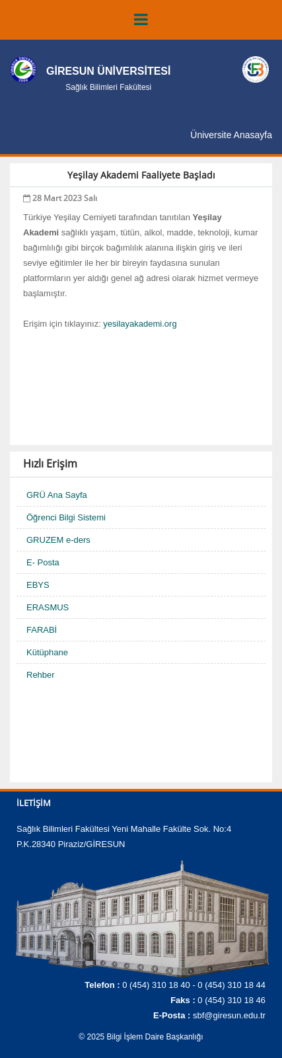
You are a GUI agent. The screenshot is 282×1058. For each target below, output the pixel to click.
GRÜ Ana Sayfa (56, 495)
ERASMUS (47, 607)
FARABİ (41, 630)
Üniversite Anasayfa (231, 135)
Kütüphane (47, 652)
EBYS (38, 585)
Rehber (40, 675)
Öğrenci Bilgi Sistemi (66, 517)
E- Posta (42, 562)
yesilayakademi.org (139, 324)
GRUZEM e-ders (58, 540)
